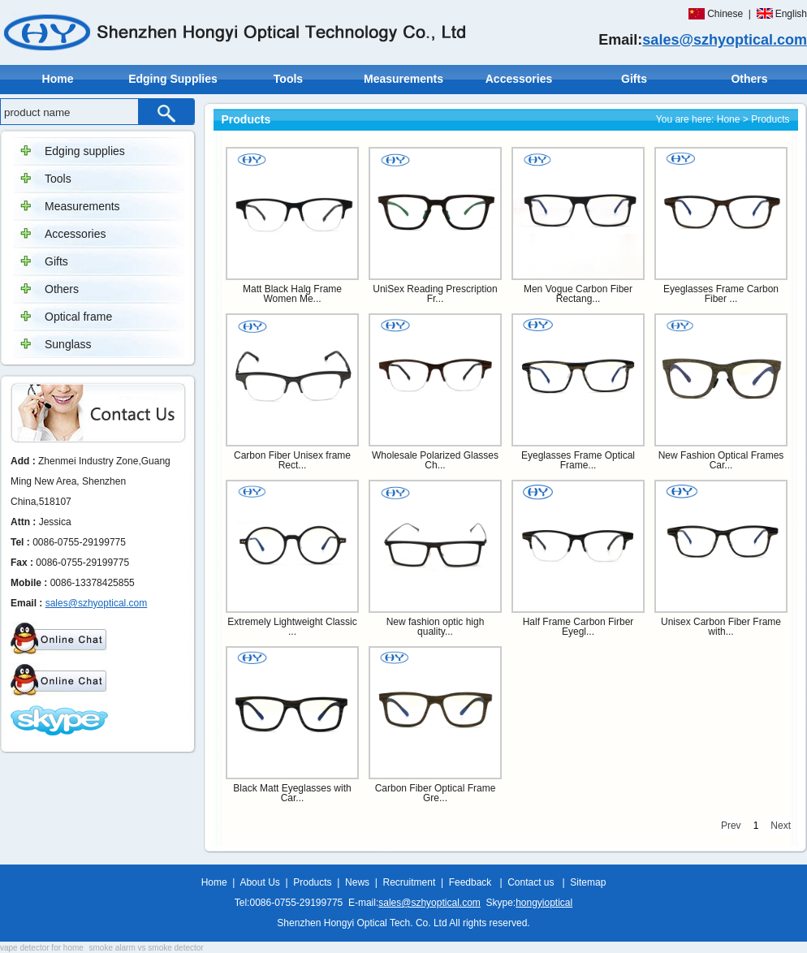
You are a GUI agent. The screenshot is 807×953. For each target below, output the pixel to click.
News (357, 882)
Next (780, 825)
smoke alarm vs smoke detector (146, 947)
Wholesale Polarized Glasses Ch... (435, 460)
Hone (728, 119)
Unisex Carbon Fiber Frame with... (721, 626)
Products (312, 882)
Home (58, 78)
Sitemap (588, 882)
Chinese (725, 13)
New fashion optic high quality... (435, 626)
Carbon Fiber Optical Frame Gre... (435, 793)
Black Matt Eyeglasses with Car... (292, 793)
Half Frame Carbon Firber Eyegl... (578, 626)
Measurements (403, 78)
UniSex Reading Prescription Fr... (435, 293)
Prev (731, 825)
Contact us (530, 882)
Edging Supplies (173, 78)
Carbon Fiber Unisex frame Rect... (292, 460)
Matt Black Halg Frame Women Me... (292, 293)
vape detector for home (42, 947)
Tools (288, 78)
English (791, 13)
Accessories (519, 78)
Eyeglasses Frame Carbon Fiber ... (721, 293)
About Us (259, 882)
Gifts (634, 78)
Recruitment (409, 882)
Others (749, 78)
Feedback (470, 882)
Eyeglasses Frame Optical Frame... (578, 460)
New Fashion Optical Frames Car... (721, 460)
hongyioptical (544, 902)
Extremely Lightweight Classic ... (291, 626)
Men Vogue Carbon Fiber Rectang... (578, 293)
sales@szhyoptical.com (724, 40)
